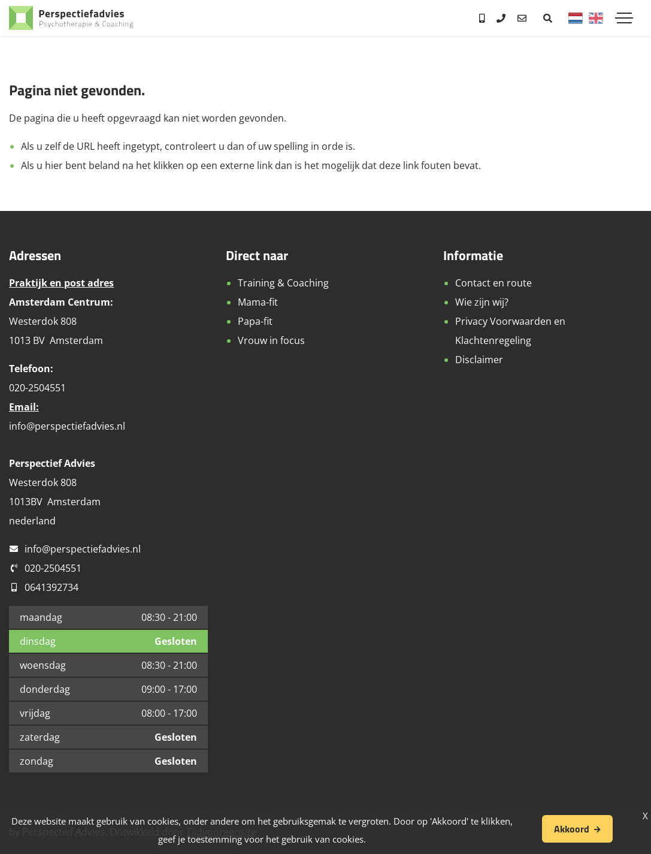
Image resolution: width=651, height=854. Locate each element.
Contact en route (493, 282)
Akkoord (571, 829)
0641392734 (51, 587)
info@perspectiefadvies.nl (67, 426)
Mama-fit (258, 302)
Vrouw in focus (271, 340)
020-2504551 (53, 568)
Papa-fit (255, 321)
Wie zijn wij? (481, 302)
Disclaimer (479, 359)
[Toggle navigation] (624, 18)
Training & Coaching (283, 282)
